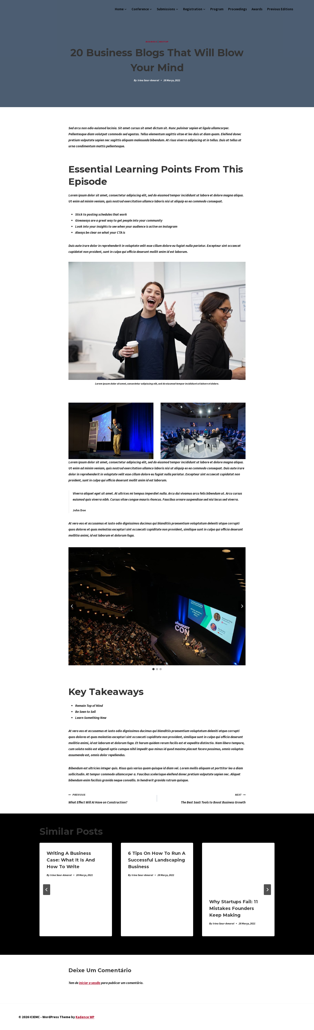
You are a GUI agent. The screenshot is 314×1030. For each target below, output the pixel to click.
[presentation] (238, 867)
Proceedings (237, 9)
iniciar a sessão (89, 983)
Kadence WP (85, 1017)
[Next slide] (242, 606)
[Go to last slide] (72, 606)
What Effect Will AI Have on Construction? (111, 797)
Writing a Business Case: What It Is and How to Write (71, 860)
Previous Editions (280, 9)
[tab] (153, 669)
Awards (257, 9)
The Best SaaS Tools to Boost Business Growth (203, 797)
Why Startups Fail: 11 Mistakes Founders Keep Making (233, 908)
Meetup (163, 41)
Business (151, 41)
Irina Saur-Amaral (148, 80)
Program (216, 9)
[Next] (267, 889)
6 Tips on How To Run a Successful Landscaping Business (156, 860)
